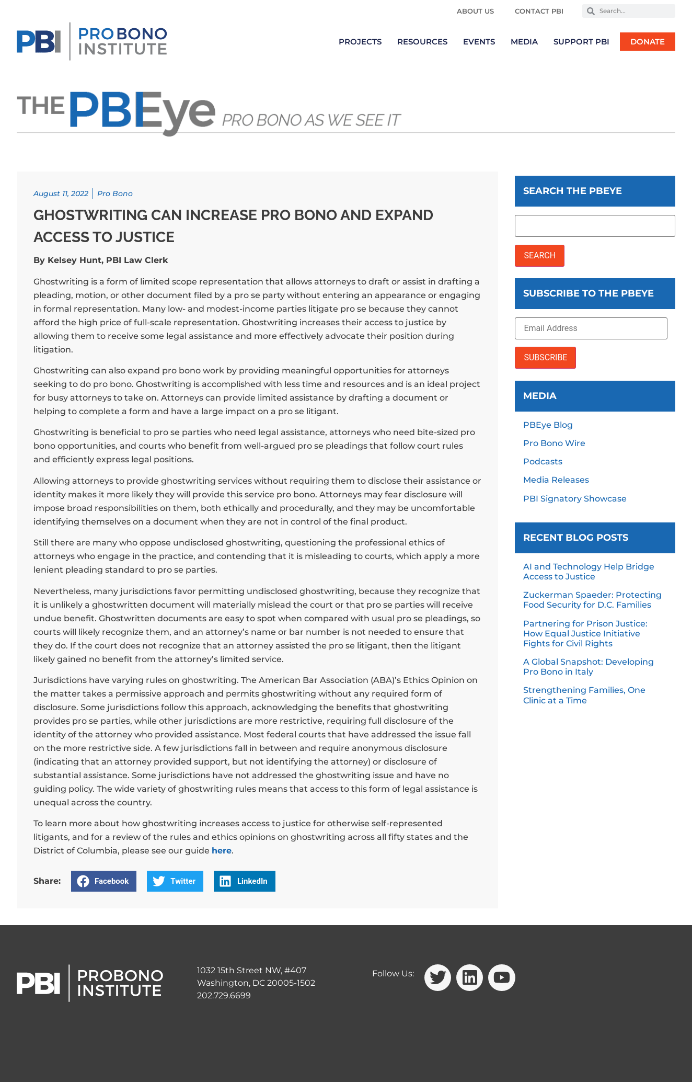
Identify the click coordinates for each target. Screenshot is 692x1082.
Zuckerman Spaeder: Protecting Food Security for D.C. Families (592, 600)
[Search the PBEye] (595, 226)
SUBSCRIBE (545, 357)
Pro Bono (115, 193)
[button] (103, 881)
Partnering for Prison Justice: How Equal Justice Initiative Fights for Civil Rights (585, 633)
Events (479, 42)
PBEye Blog (548, 425)
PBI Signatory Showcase (575, 499)
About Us (475, 11)
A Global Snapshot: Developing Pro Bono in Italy (588, 667)
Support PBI (581, 42)
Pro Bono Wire (554, 443)
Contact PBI (539, 11)
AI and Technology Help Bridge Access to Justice (588, 572)
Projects (360, 42)
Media (524, 42)
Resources (422, 42)
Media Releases (556, 480)
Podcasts (542, 461)
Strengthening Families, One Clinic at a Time (584, 695)
